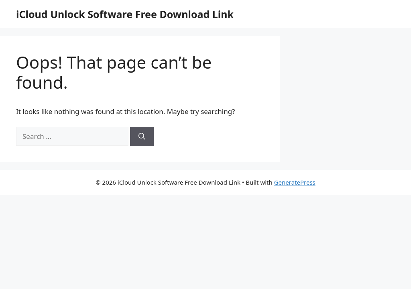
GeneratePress (294, 182)
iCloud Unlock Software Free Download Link (125, 14)
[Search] (142, 136)
